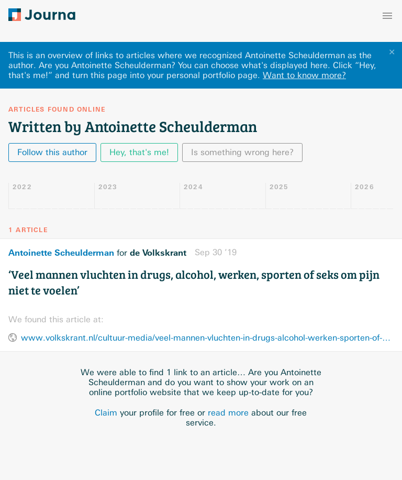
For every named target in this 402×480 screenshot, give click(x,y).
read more (228, 413)
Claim (106, 413)
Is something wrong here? (242, 152)
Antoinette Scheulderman (61, 252)
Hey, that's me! (139, 152)
